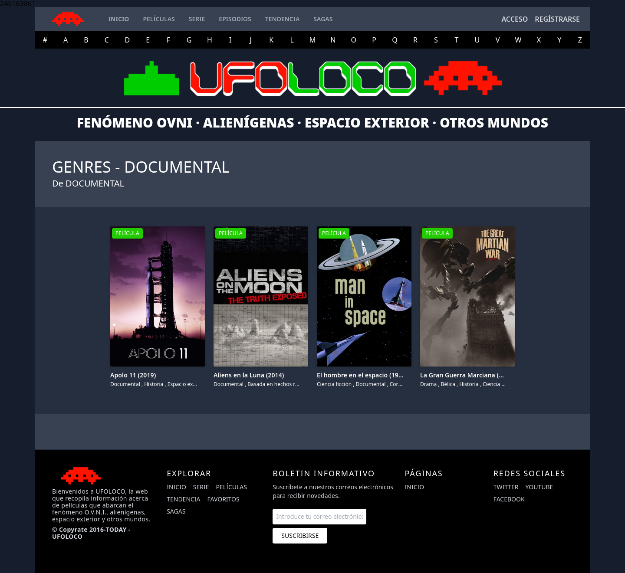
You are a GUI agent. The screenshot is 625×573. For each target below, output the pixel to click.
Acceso (514, 19)
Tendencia (183, 499)
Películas (231, 487)
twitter (506, 487)
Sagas (176, 511)
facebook (509, 499)
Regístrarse (557, 19)
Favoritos (223, 499)
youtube (539, 487)
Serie (201, 487)
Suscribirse (300, 535)
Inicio (176, 487)
